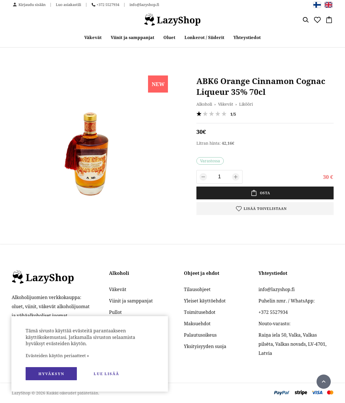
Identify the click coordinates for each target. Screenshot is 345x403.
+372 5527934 (107, 4)
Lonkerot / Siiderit (204, 37)
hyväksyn (51, 373)
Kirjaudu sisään (32, 4)
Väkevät (93, 37)
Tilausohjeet (197, 289)
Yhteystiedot (247, 37)
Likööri (246, 104)
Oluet (169, 37)
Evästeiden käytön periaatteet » (57, 355)
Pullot (115, 312)
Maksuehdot (197, 323)
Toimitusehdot (199, 312)
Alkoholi (204, 104)
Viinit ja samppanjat (132, 37)
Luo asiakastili (68, 4)
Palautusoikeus (200, 335)
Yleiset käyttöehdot (205, 301)
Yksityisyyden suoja (205, 346)
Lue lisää (106, 373)
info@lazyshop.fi (144, 4)
